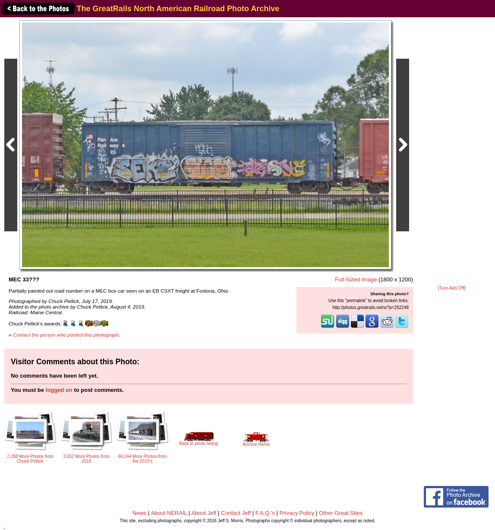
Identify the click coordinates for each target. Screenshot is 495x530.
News (139, 513)
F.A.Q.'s (265, 513)
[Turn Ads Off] (452, 288)
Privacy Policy (297, 513)
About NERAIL (169, 513)
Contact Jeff (236, 513)
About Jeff (203, 513)
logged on (59, 390)
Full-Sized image (356, 279)
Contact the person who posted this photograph (66, 335)
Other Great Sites (341, 513)
